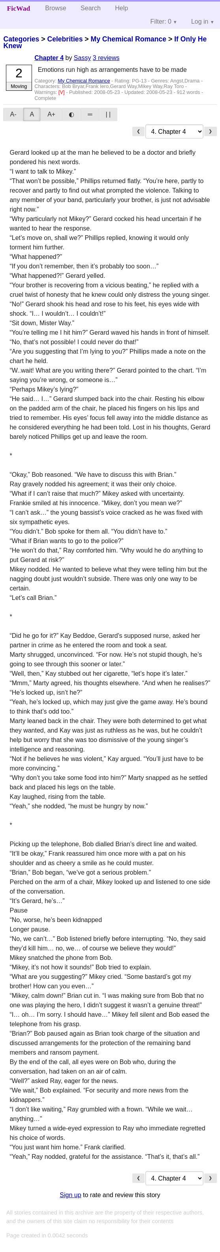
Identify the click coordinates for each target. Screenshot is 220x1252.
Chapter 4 (49, 57)
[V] (62, 92)
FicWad (18, 8)
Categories (21, 39)
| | (108, 114)
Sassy (82, 57)
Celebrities (65, 39)
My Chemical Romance (128, 39)
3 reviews (106, 57)
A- (13, 114)
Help (121, 8)
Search (91, 8)
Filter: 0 (160, 21)
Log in (200, 21)
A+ (51, 114)
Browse (55, 8)
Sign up (70, 1195)
